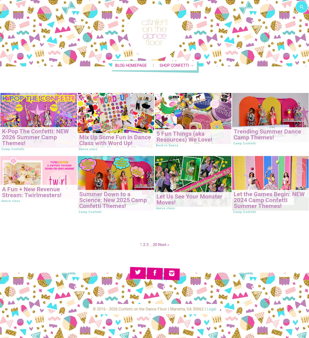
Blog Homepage (131, 65)
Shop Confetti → (177, 65)
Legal (211, 309)
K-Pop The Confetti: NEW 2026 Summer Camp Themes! (35, 137)
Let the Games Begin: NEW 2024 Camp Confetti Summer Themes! (269, 200)
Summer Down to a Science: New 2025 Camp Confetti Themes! (113, 200)
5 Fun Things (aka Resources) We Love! (184, 136)
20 (155, 244)
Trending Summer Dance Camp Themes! (267, 134)
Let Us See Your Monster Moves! (189, 199)
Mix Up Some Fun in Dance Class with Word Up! (115, 140)
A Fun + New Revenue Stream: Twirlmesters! (31, 192)
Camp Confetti (12, 149)
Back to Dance (167, 145)
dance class (88, 149)
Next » (163, 244)
